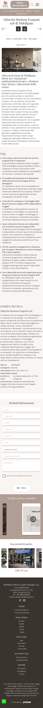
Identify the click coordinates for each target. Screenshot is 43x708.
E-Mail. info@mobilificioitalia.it (21, 597)
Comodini (21, 643)
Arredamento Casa (16, 11)
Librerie (28, 11)
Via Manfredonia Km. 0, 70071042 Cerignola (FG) (21, 591)
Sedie (22, 632)
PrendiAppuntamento (19, 4)
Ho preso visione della (19, 476)
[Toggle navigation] (37, 4)
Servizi (22, 674)
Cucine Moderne (21, 610)
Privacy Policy (27, 476)
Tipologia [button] (32, 39)
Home (5, 11)
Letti (21, 640)
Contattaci (21, 671)
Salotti (21, 627)
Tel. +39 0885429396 (21, 595)
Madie (21, 624)
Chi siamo (21, 668)
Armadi (21, 646)
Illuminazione (21, 657)
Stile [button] (25, 39)
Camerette (22, 649)
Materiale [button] (17, 39)
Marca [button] (9, 39)
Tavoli (21, 629)
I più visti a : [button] (21, 45)
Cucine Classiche (22, 613)
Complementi (22, 660)
